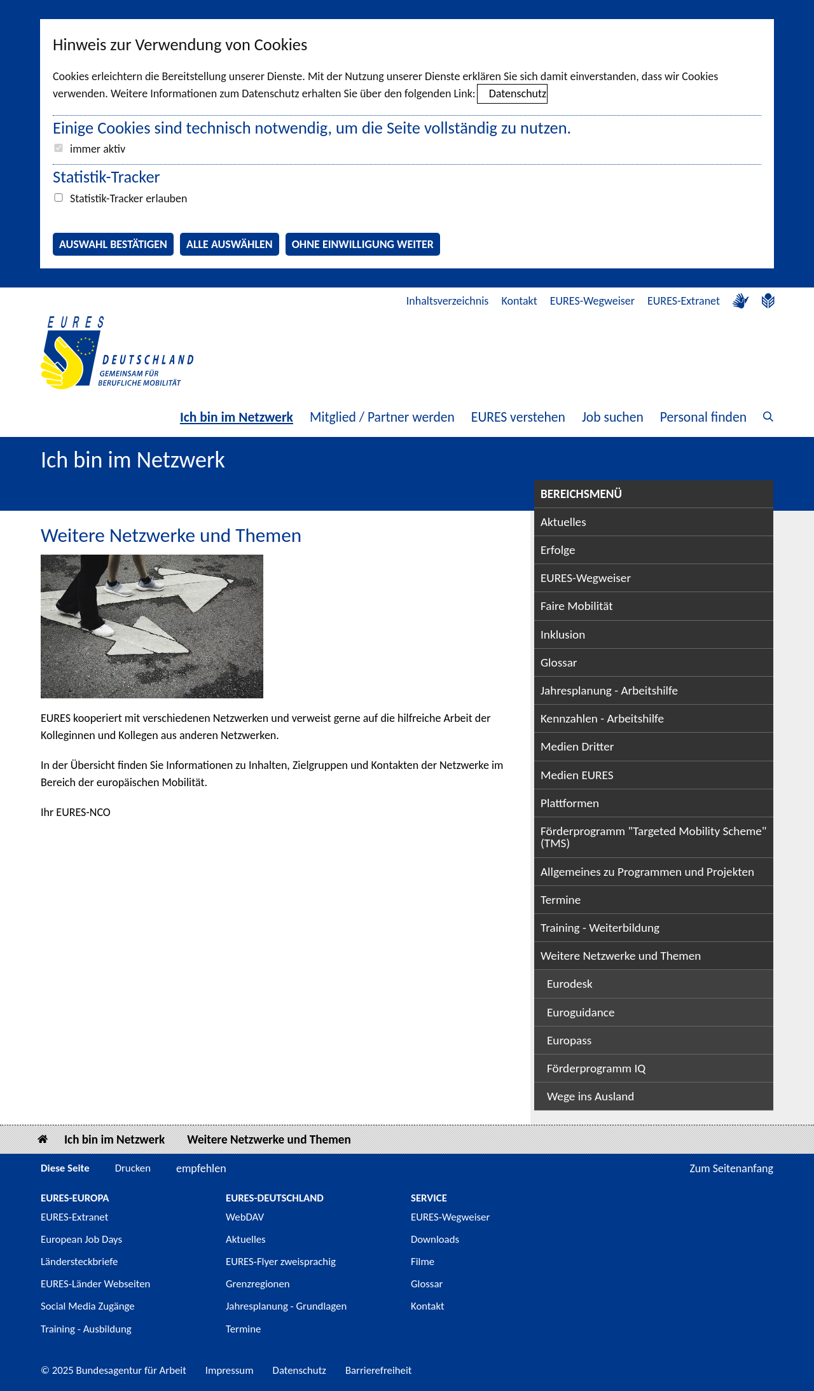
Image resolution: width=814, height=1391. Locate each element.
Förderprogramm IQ (596, 1068)
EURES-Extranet (683, 301)
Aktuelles (563, 522)
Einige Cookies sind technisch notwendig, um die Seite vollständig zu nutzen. (312, 128)
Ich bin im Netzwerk (236, 417)
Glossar (559, 662)
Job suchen (613, 417)
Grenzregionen (258, 1284)
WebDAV (245, 1217)
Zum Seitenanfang (731, 1168)
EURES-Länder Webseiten (95, 1284)
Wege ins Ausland (590, 1096)
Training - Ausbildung (86, 1329)
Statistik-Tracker (106, 177)
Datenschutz (517, 93)
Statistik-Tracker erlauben (128, 198)
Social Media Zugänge (88, 1306)
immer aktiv (97, 149)
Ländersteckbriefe (79, 1261)
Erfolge (558, 550)
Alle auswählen (229, 244)
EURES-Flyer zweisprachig (281, 1261)
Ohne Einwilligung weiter (363, 244)
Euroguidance (580, 1012)
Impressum (229, 1370)
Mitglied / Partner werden (382, 417)
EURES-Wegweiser (592, 301)
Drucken (133, 1168)
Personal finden (703, 417)
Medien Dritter (577, 746)
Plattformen (570, 803)
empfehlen (201, 1168)
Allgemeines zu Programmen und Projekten (647, 871)
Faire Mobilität (577, 606)
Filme (422, 1261)
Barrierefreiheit (378, 1370)
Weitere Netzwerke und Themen (621, 955)
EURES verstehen (518, 417)
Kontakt (519, 301)
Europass (569, 1040)
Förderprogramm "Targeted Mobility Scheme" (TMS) (654, 837)
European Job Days (81, 1239)
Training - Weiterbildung (600, 927)
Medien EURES (577, 775)
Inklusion (563, 634)
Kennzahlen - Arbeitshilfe (602, 718)
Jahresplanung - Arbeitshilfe (609, 690)
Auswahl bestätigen (113, 244)
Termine (561, 899)
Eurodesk (570, 983)
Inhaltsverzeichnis (447, 301)
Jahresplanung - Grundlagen (286, 1306)
